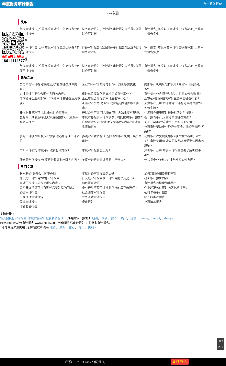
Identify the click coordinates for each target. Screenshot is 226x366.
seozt (156, 218)
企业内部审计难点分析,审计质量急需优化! (109, 84)
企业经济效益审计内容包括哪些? (165, 187)
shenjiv (168, 218)
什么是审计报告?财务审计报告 (40, 178)
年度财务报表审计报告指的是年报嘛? (168, 112)
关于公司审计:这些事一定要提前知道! (168, 122)
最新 (104, 218)
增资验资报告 (28, 206)
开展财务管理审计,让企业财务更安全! (44, 112)
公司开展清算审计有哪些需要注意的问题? (47, 187)
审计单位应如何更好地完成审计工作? (106, 93)
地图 (95, 218)
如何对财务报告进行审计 (160, 173)
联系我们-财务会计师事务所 (38, 173)
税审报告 (88, 201)
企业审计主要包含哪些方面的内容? (42, 93)
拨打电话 (179, 362)
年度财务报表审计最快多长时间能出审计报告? (112, 117)
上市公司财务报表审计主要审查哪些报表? (171, 98)
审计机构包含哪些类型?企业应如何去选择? (172, 93)
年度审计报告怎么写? (96, 150)
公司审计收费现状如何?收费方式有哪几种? (172, 136)
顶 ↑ (220, 340)
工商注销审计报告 (31, 197)
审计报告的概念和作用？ (160, 182)
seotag (144, 218)
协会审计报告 (28, 192)
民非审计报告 (28, 201)
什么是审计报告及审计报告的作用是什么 (108, 178)
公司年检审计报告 (156, 192)
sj (96, 227)
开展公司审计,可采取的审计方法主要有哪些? (111, 112)
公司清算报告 (153, 201)
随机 (133, 218)
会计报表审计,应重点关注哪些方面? (167, 117)
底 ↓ (220, 347)
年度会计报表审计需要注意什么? (103, 159)
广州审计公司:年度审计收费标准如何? (44, 150)
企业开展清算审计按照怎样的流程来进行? (109, 187)
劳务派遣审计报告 (94, 197)
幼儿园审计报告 (154, 197)
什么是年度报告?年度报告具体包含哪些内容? (49, 159)
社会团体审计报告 (94, 192)
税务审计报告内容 (156, 178)
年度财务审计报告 (17, 4)
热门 (124, 218)
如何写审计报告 (92, 182)
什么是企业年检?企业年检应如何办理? (169, 159)
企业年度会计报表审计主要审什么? (105, 98)
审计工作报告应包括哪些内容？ (40, 182)
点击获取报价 (212, 4)
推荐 (114, 218)
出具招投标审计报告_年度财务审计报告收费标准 (31, 218)
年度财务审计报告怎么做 (98, 173)
